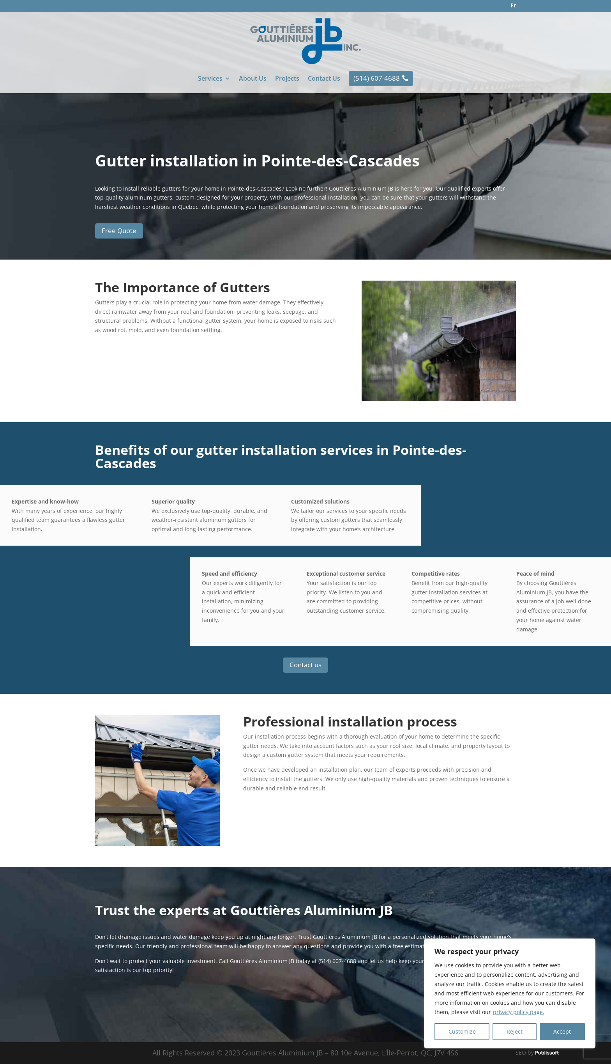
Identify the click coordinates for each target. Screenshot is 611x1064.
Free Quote (119, 230)
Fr (513, 5)
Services (210, 79)
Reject (515, 1031)
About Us (253, 79)
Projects (287, 79)
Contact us (305, 664)
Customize (462, 1031)
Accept (562, 1031)
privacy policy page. (518, 1012)
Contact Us (324, 79)
